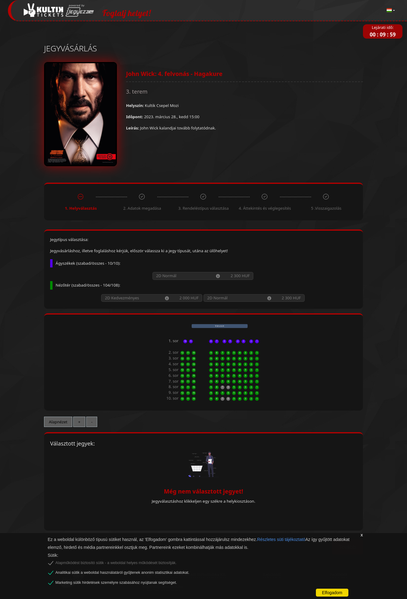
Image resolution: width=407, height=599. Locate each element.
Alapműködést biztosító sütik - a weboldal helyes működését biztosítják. (115, 563)
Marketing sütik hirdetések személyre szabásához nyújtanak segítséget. (116, 582)
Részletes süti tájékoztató (281, 539)
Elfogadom (332, 592)
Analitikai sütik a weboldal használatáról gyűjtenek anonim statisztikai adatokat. (122, 572)
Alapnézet (58, 422)
